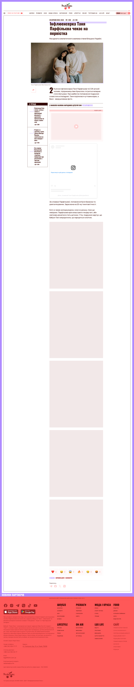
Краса (96, 608)
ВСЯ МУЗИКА (79, 627)
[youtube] (35, 605)
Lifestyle (77, 13)
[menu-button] (4, 13)
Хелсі (115, 616)
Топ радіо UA (92, 13)
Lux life (101, 13)
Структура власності (120, 630)
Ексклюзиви (61, 616)
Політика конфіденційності (122, 633)
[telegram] (51, 586)
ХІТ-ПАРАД (79, 636)
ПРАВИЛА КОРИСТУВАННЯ (120, 627)
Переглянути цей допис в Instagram (62, 172)
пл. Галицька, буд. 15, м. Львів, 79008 (35, 646)
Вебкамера (98, 633)
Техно (59, 633)
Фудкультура (117, 619)
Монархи (60, 608)
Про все (59, 627)
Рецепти (116, 608)
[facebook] (55, 586)
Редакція (116, 649)
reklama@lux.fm (9, 663)
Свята (77, 616)
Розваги (39, 13)
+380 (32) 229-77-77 (10, 646)
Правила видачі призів (120, 641)
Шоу (58, 613)
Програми (98, 630)
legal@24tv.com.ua (10, 658)
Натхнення (63, 13)
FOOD (70, 13)
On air (84, 13)
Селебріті (68, 578)
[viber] (64, 586)
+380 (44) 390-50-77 (10, 652)
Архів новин (117, 646)
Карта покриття (99, 636)
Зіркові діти (60, 578)
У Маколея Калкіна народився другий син (65, 105)
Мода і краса (53, 13)
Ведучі (97, 627)
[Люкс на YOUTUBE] (15, 13)
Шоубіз (31, 13)
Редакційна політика (120, 638)
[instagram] (11, 605)
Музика (59, 619)
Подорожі (60, 636)
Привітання (60, 630)
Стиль (96, 613)
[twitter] (60, 586)
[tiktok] (29, 605)
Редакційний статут (120, 636)
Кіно (45, 13)
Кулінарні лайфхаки (119, 613)
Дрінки (116, 610)
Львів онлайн (99, 638)
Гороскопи (79, 613)
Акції (107, 13)
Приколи (78, 608)
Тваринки (79, 610)
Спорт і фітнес (99, 610)
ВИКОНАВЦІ (79, 630)
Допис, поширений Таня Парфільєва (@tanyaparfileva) (73, 195)
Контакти (116, 644)
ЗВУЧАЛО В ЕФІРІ (80, 633)
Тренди (97, 616)
